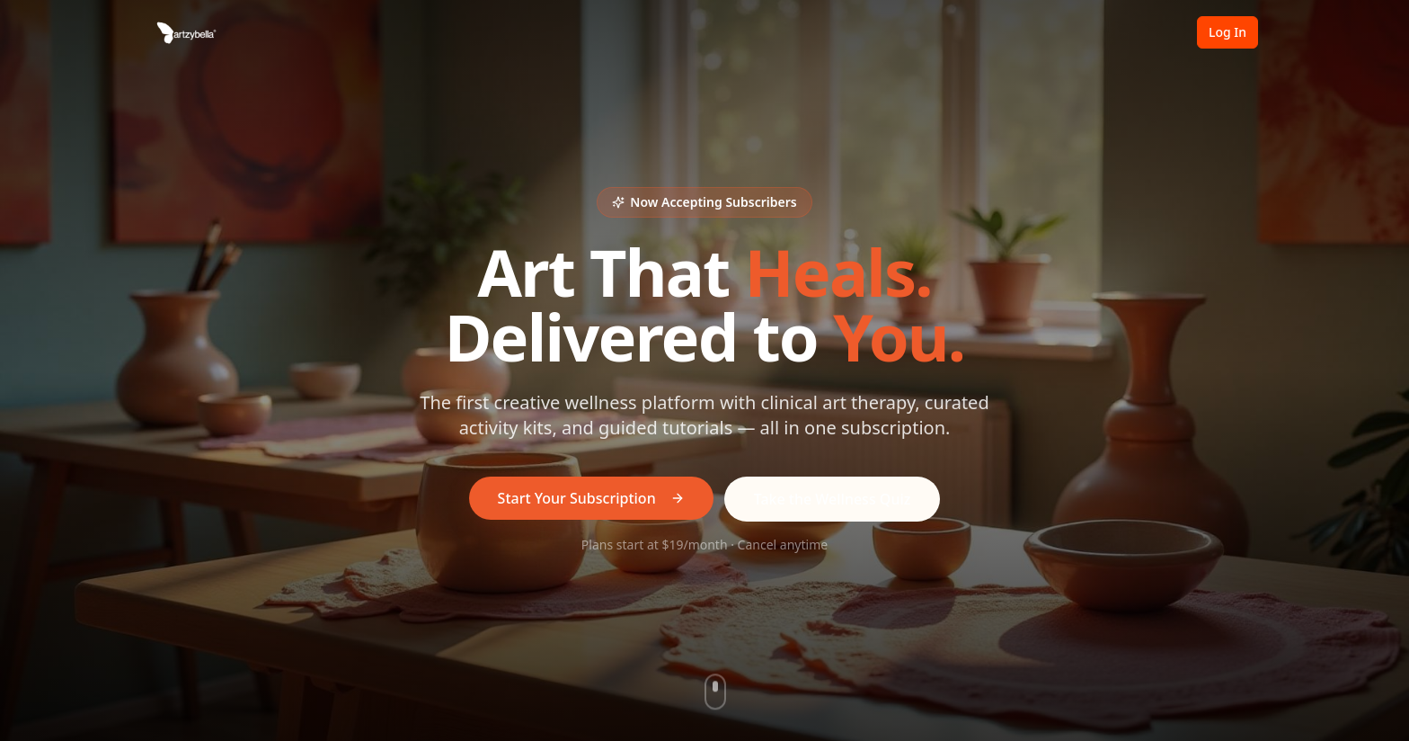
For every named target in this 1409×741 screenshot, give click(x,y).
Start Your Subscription (591, 498)
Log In (1227, 31)
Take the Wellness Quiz (832, 499)
